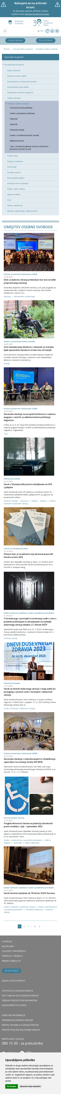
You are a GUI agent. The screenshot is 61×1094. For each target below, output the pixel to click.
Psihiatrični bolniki (12, 479)
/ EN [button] (41, 31)
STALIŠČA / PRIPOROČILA (14, 951)
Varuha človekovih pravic (37, 14)
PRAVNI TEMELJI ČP (11, 961)
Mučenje (7, 296)
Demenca (25, 501)
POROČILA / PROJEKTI (12, 956)
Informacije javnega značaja (17, 1020)
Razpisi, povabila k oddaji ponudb (20, 1025)
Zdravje (43, 501)
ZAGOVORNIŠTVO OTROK (14, 1005)
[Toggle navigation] (5, 31)
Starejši (7, 363)
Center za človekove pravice (16, 548)
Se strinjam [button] (11, 1086)
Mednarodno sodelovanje (24, 296)
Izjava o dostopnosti (13, 980)
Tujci (6, 434)
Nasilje (35, 501)
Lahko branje (15, 40)
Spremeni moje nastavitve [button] (30, 1086)
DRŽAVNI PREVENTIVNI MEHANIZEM (19, 1000)
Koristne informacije (13, 1015)
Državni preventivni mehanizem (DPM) (20, 274)
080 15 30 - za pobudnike (22, 1043)
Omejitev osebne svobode (46, 49)
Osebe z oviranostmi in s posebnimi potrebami (23, 840)
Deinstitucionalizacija (34, 909)
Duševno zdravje (11, 501)
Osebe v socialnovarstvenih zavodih (19, 341)
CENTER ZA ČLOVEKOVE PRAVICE (17, 990)
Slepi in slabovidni (32, 843)
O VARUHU (7, 941)
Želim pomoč (46, 40)
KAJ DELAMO (8, 946)
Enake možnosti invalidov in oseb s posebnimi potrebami (29, 613)
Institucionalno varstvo (14, 818)
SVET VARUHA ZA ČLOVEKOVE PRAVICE (20, 995)
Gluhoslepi (17, 843)
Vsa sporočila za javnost (23, 49)
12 (35, 926)
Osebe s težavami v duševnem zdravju (19, 708)
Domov (7, 49)
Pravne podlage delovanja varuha (21, 1029)
